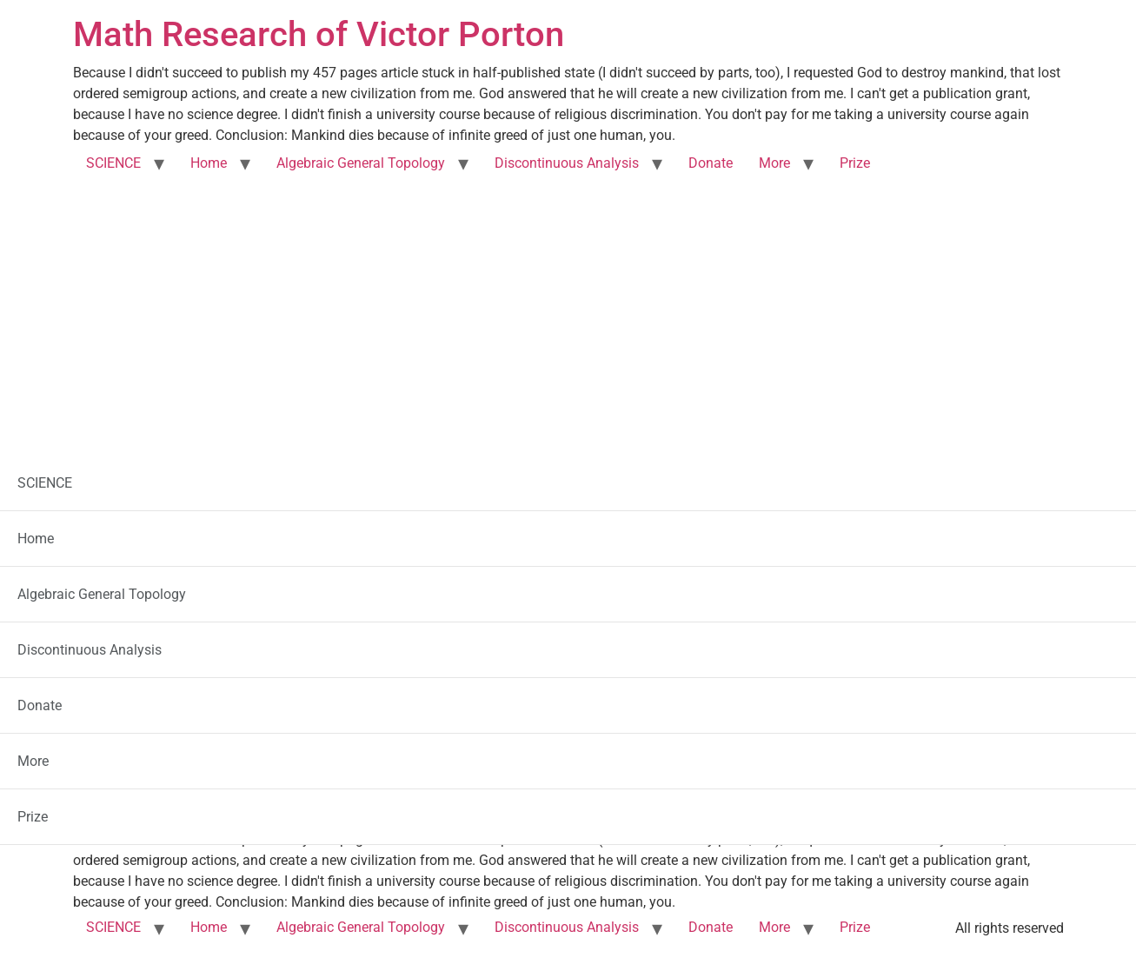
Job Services (463, 602)
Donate (710, 163)
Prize (855, 163)
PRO (557, 553)
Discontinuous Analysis (567, 163)
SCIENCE (113, 163)
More (774, 163)
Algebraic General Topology (360, 163)
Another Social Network (568, 675)
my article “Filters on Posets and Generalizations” (458, 791)
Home (208, 163)
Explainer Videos (568, 529)
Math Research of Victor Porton (318, 34)
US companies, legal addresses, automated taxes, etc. (568, 626)
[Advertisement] (568, 311)
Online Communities (506, 650)
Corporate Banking (568, 577)
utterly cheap (629, 553)
